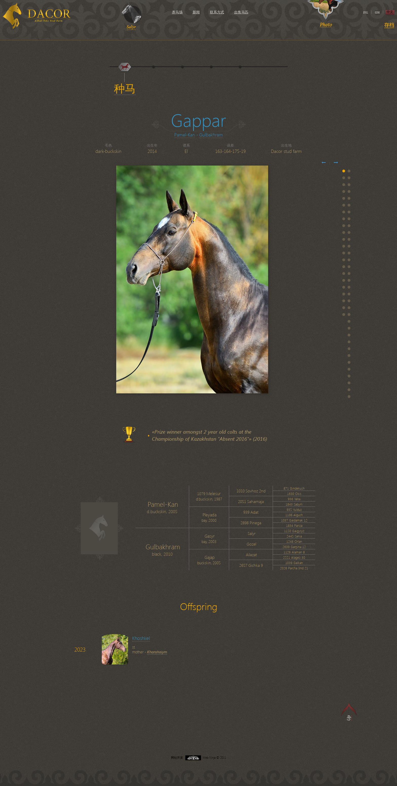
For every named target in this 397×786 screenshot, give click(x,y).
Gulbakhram (211, 134)
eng (377, 12)
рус (365, 12)
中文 (390, 12)
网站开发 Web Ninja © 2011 (198, 757)
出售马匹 (241, 12)
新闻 (196, 12)
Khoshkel (141, 638)
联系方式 (217, 12)
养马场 (177, 12)
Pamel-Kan (184, 134)
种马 (125, 89)
